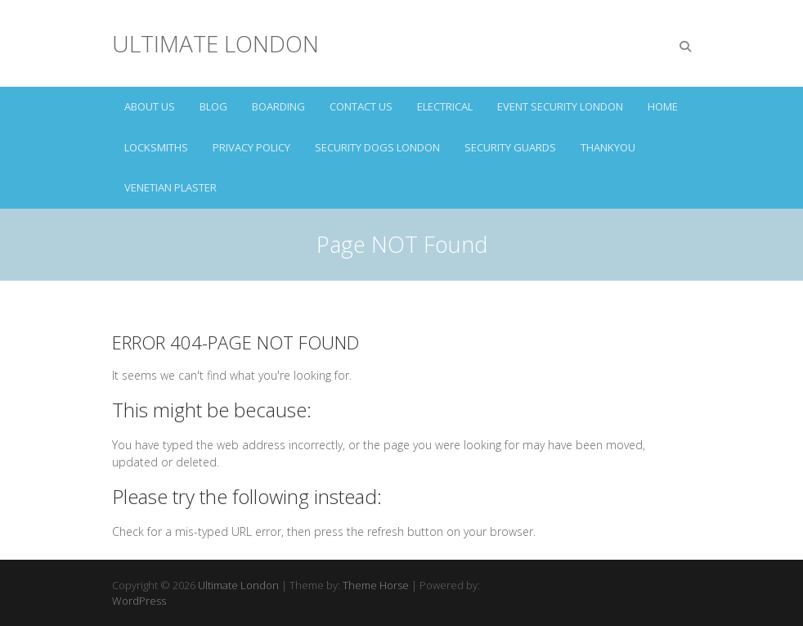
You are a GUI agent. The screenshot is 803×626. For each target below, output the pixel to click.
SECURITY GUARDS (510, 147)
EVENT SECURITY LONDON (560, 106)
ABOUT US (149, 106)
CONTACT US (361, 106)
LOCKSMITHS (156, 147)
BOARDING (278, 106)
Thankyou (608, 147)
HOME (663, 106)
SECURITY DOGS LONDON (377, 147)
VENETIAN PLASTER (170, 187)
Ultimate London (215, 43)
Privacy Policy (251, 147)
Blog (213, 106)
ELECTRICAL (445, 106)
